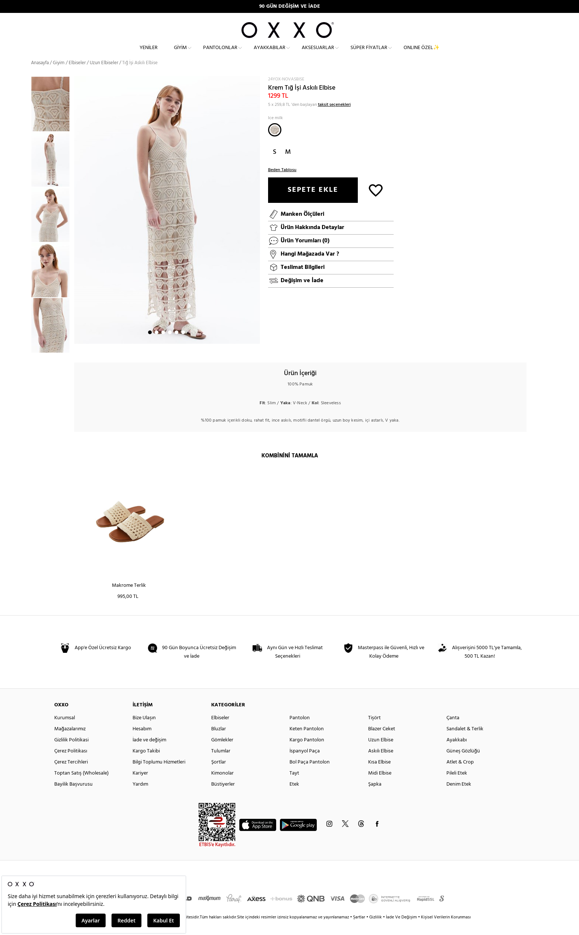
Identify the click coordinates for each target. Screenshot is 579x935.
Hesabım (142, 741)
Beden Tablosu (282, 182)
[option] (52, 172)
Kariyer (140, 786)
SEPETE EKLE (313, 202)
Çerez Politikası (70, 763)
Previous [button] (25, 227)
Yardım (140, 797)
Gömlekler (222, 752)
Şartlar (359, 930)
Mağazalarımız (70, 741)
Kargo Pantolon (307, 752)
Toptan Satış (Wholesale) (81, 786)
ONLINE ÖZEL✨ (421, 53)
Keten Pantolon (307, 741)
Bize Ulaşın (144, 730)
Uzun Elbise (380, 752)
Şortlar (218, 774)
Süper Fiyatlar (368, 53)
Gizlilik (376, 930)
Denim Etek (458, 797)
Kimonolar (222, 786)
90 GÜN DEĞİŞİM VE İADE (289, 6)
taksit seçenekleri (334, 117)
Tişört (374, 730)
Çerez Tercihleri (71, 774)
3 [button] (163, 345)
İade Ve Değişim (401, 930)
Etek (294, 797)
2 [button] (156, 345)
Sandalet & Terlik (464, 741)
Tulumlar (220, 763)
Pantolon (300, 730)
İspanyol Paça (305, 763)
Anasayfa (40, 75)
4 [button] (170, 345)
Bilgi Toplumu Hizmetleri (159, 774)
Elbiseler (77, 75)
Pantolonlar (220, 53)
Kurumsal (64, 730)
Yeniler (149, 53)
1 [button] (150, 345)
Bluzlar (218, 741)
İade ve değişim (149, 752)
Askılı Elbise (380, 763)
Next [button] (78, 222)
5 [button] (176, 345)
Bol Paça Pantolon (310, 774)
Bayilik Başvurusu (73, 797)
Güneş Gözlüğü (463, 763)
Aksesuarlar (318, 53)
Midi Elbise (379, 786)
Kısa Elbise (379, 774)
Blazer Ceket (381, 741)
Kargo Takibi (146, 763)
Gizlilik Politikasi (71, 752)
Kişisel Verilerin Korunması (446, 930)
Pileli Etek (456, 786)
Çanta (452, 730)
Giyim (180, 53)
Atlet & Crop (460, 774)
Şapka (374, 797)
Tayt (294, 786)
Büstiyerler (223, 797)
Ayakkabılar (269, 53)
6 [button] (183, 345)
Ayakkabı (456, 752)
